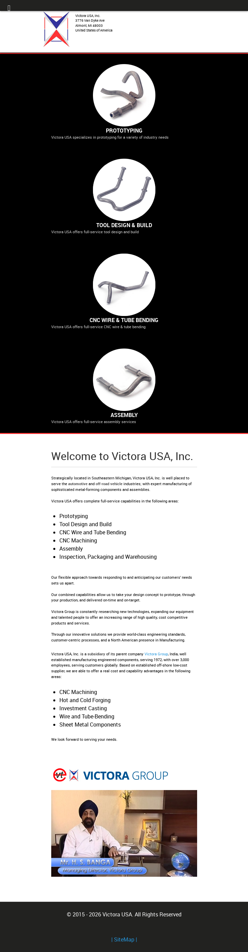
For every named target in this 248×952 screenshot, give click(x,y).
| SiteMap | (124, 939)
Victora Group (156, 653)
